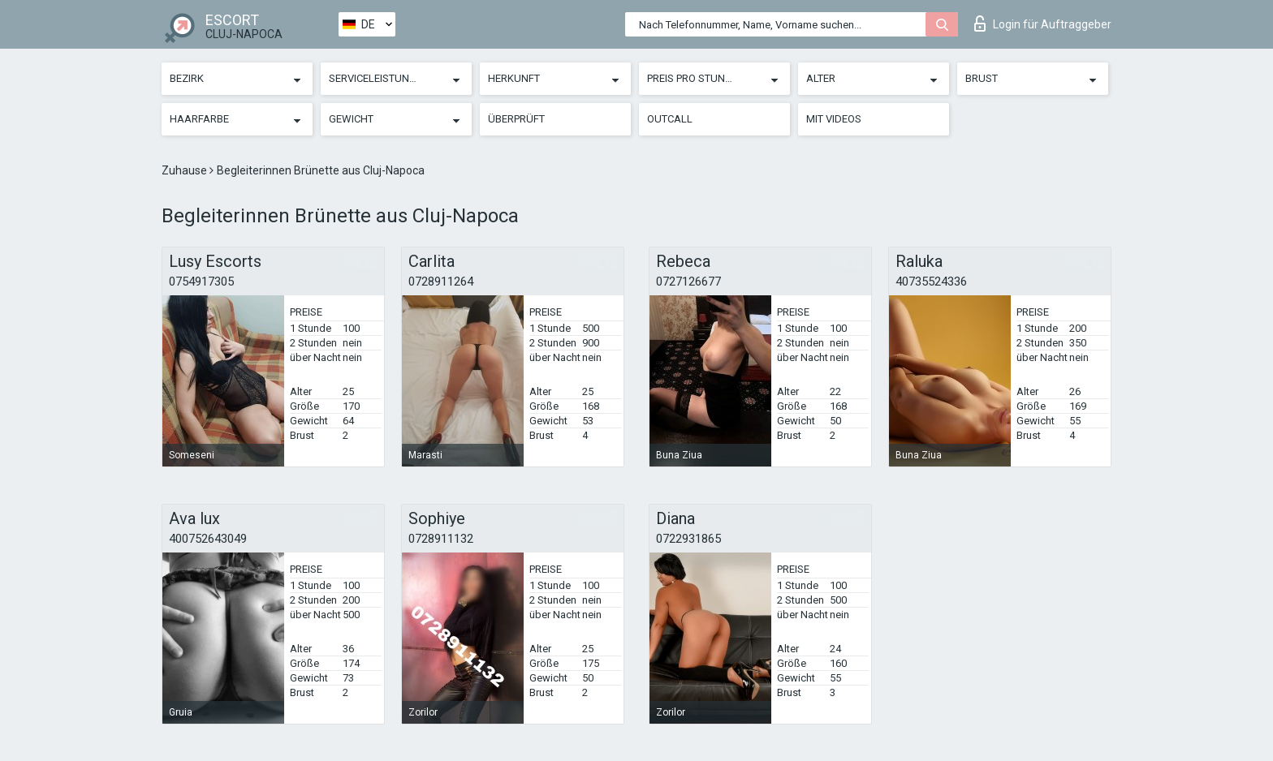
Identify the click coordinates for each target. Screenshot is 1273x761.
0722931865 (688, 538)
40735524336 (931, 281)
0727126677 (688, 281)
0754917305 (201, 281)
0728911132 (440, 538)
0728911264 (440, 281)
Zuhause (185, 170)
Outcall (670, 119)
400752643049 (208, 538)
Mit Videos (833, 119)
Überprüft (516, 119)
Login (1042, 23)
